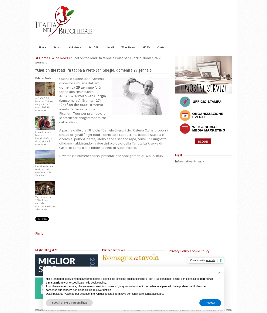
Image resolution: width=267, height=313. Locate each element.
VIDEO (146, 47)
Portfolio (94, 47)
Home (42, 47)
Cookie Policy (200, 251)
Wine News (128, 47)
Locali (110, 47)
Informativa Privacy (189, 161)
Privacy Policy (179, 251)
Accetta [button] (210, 302)
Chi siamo (75, 47)
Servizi (58, 47)
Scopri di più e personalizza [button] (69, 302)
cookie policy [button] (98, 282)
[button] (219, 273)
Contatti (162, 47)
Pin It (39, 233)
